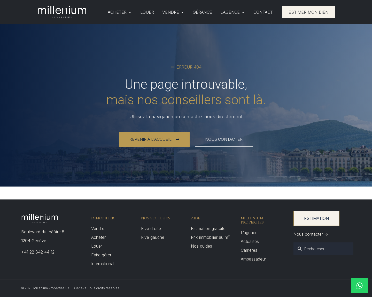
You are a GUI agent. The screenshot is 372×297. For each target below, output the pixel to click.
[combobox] (323, 248)
